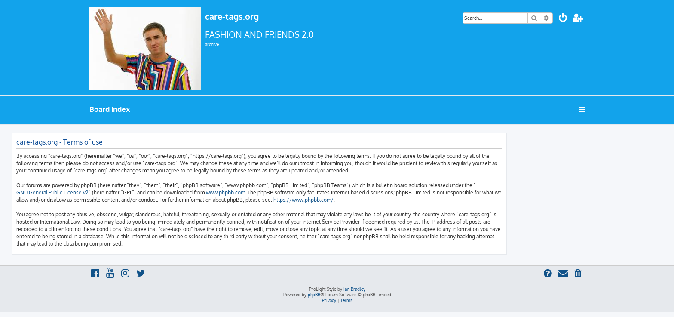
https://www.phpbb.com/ (303, 200)
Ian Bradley (354, 289)
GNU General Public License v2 (52, 192)
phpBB (314, 294)
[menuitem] (563, 19)
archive (212, 44)
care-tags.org (232, 16)
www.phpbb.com (225, 192)
